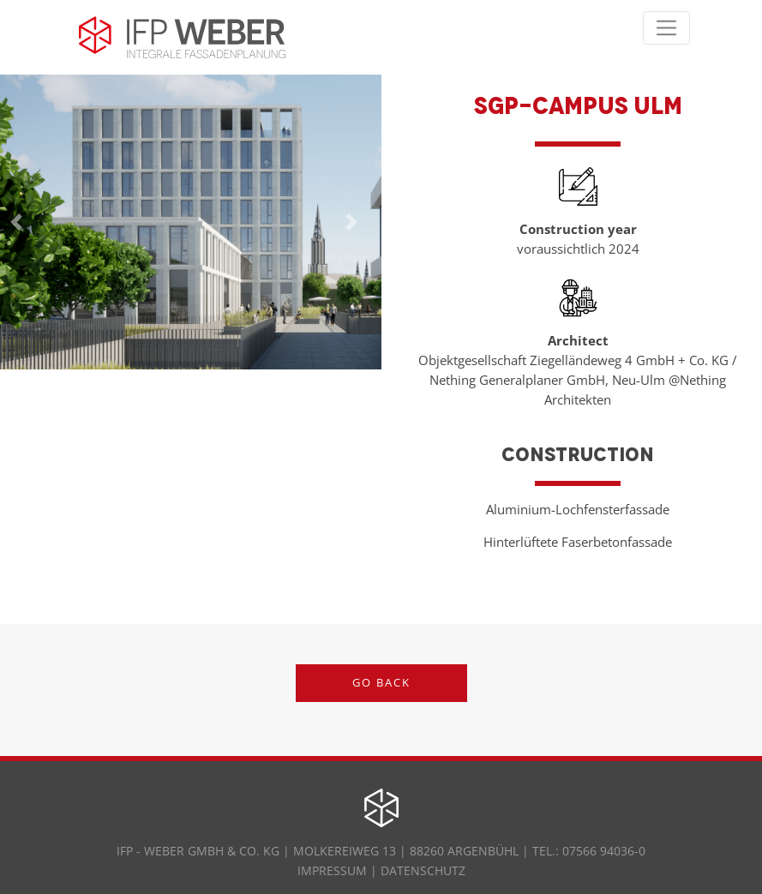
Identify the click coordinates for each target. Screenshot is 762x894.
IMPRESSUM (333, 870)
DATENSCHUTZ (423, 870)
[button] (351, 222)
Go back (381, 682)
